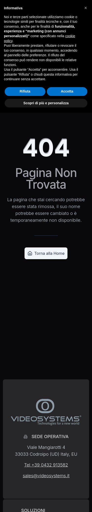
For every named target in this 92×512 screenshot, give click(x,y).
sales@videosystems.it (46, 475)
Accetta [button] (67, 91)
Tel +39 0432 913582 (46, 464)
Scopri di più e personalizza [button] (45, 103)
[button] (86, 8)
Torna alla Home (46, 253)
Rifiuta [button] (25, 91)
